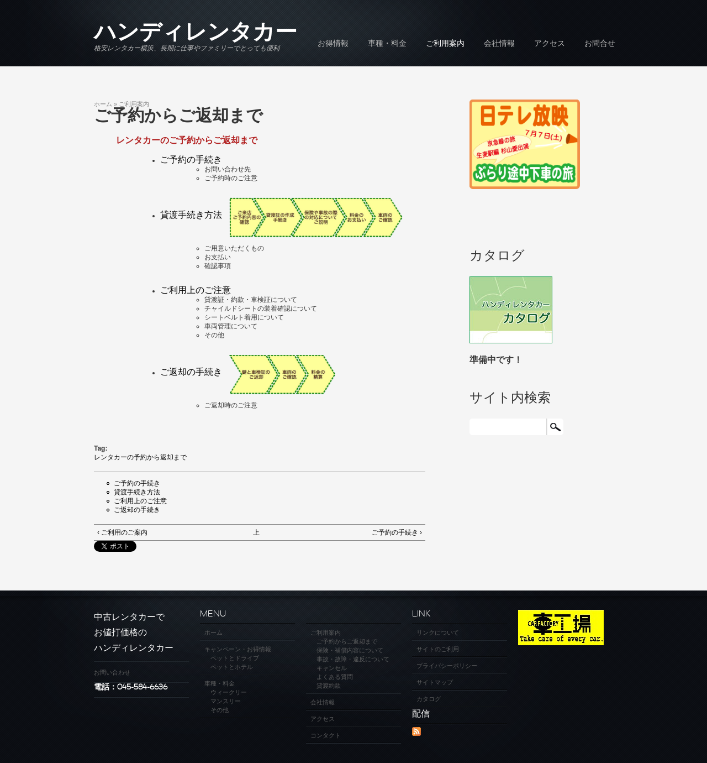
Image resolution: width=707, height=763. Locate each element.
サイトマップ (434, 682)
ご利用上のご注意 (195, 290)
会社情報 (499, 44)
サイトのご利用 (437, 649)
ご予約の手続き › (397, 532)
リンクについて (437, 632)
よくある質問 (334, 676)
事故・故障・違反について (352, 659)
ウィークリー (228, 692)
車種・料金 (387, 44)
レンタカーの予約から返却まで (140, 457)
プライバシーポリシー (446, 665)
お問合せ (599, 44)
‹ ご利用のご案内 (122, 532)
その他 (219, 710)
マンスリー (225, 701)
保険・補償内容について (349, 650)
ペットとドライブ (234, 658)
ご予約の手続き (191, 159)
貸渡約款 (328, 685)
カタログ (428, 699)
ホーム (103, 104)
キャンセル (331, 668)
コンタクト (325, 735)
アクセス (549, 44)
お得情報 (333, 44)
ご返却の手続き (137, 510)
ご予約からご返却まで (346, 641)
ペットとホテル (231, 666)
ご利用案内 (445, 44)
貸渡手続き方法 (137, 492)
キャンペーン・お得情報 (237, 649)
